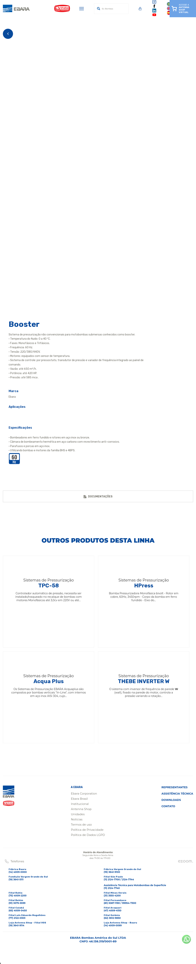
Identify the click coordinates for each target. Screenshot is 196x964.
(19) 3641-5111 (16, 879)
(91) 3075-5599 (17, 903)
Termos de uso (81, 824)
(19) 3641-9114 (16, 925)
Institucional (80, 804)
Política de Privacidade (87, 830)
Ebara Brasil (79, 798)
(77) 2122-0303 (17, 918)
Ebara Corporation (84, 793)
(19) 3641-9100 (112, 872)
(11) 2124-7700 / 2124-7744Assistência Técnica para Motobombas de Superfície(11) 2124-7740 (135, 884)
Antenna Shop (81, 809)
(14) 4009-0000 (18, 872)
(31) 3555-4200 (112, 895)
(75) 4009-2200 (18, 895)
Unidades (78, 814)
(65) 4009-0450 (18, 910)
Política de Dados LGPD (88, 835)
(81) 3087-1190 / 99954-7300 (120, 903)
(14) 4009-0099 (113, 925)
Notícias (76, 819)
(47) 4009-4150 (112, 910)
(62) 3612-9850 (112, 918)
